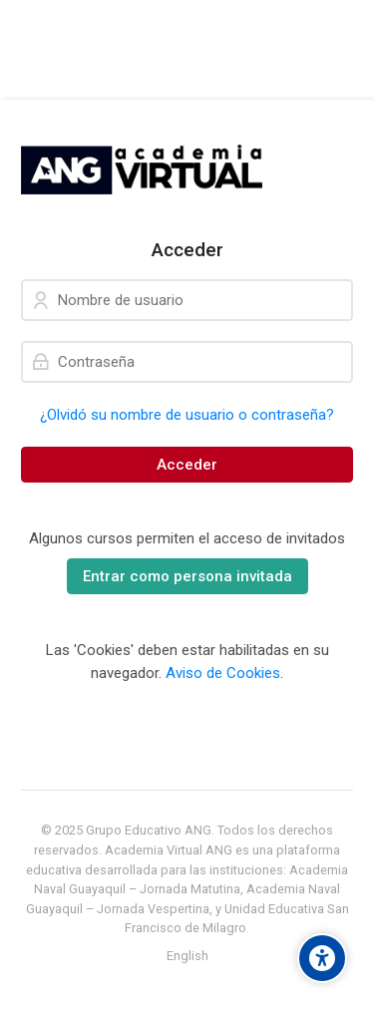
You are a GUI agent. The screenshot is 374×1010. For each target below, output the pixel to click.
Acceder (187, 465)
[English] (187, 956)
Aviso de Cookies (223, 673)
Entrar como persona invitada (187, 576)
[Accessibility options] (322, 958)
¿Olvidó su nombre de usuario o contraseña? (187, 415)
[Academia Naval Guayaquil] (141, 169)
